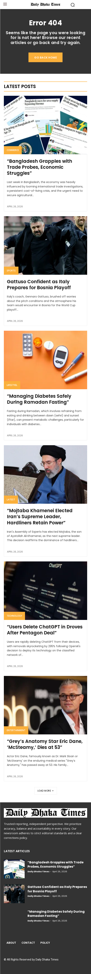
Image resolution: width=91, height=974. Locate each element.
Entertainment (16, 730)
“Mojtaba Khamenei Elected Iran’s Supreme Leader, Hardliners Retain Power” (40, 516)
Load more (46, 790)
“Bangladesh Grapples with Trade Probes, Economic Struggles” (39, 167)
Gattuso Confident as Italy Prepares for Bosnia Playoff (39, 284)
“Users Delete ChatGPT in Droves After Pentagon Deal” (45, 630)
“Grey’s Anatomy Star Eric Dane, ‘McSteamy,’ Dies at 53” (45, 744)
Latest (11, 499)
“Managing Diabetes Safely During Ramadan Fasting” (39, 399)
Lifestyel (12, 385)
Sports (11, 270)
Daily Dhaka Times (38, 871)
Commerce (13, 150)
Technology (14, 615)
